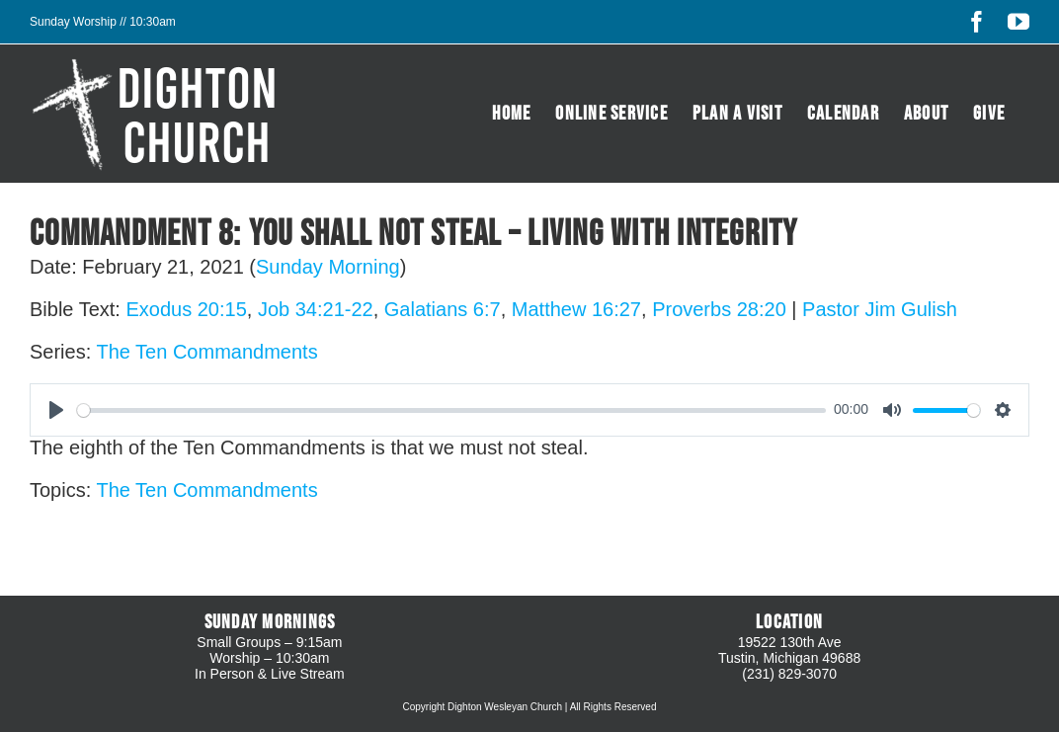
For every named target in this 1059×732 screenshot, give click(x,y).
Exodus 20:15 (185, 309)
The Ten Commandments (206, 352)
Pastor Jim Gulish (879, 309)
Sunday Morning (328, 267)
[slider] (451, 410)
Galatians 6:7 (442, 309)
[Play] (56, 410)
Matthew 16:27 (576, 309)
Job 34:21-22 (315, 309)
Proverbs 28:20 (719, 309)
